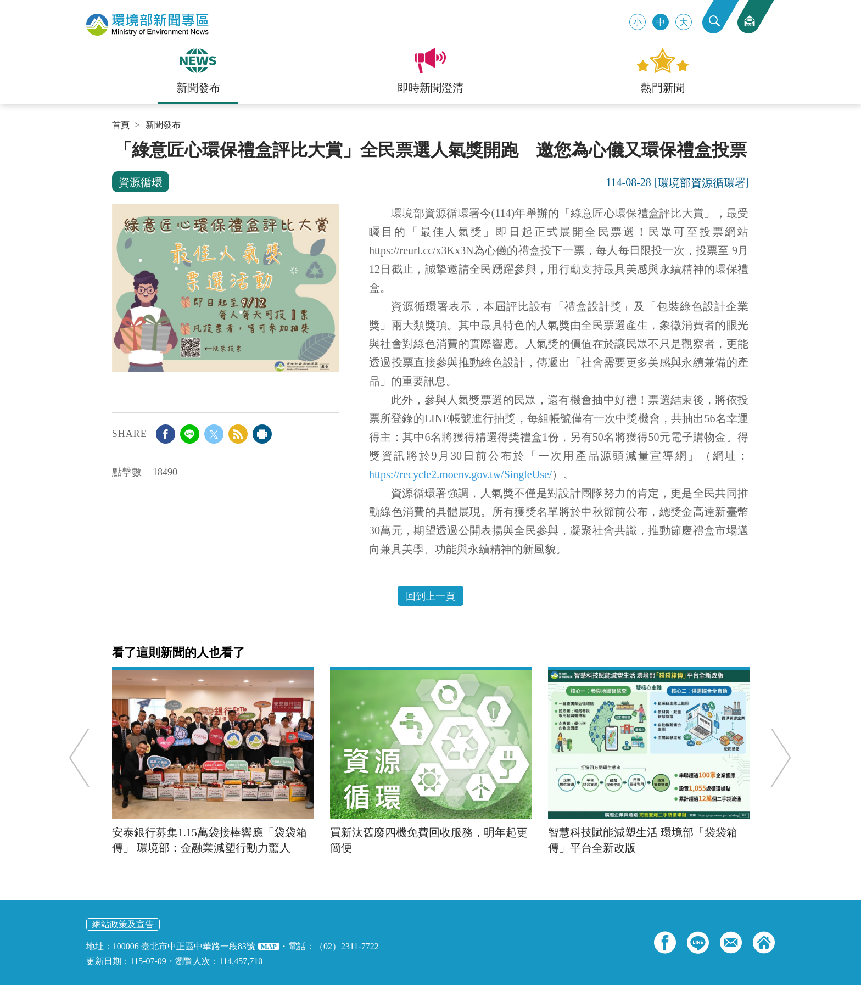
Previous (81, 757)
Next (778, 757)
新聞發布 (163, 125)
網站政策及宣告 (123, 924)
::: (115, 143)
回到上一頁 (430, 596)
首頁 (121, 125)
